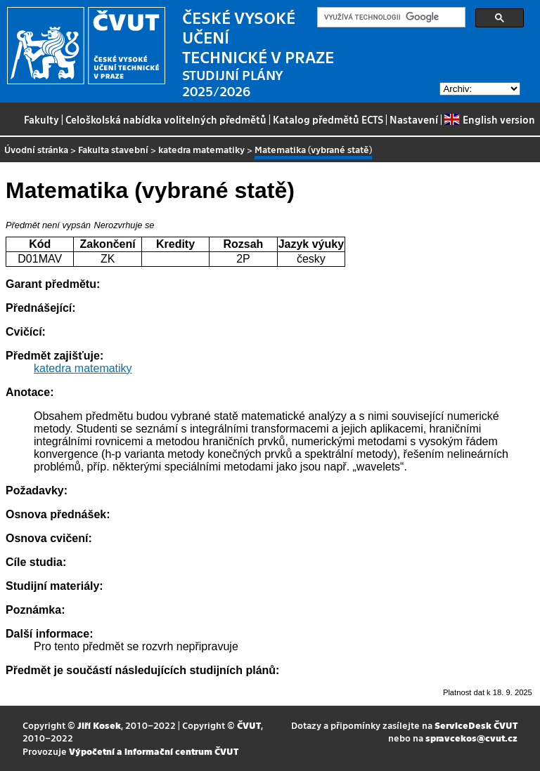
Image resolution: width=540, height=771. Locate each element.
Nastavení (414, 119)
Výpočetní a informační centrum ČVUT (153, 751)
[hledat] (390, 17)
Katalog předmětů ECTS (328, 119)
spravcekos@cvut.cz (471, 737)
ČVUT (249, 725)
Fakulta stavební (113, 149)
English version (489, 119)
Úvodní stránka (36, 149)
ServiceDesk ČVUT (476, 725)
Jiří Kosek (99, 725)
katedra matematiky (201, 149)
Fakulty (41, 119)
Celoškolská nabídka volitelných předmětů (165, 119)
